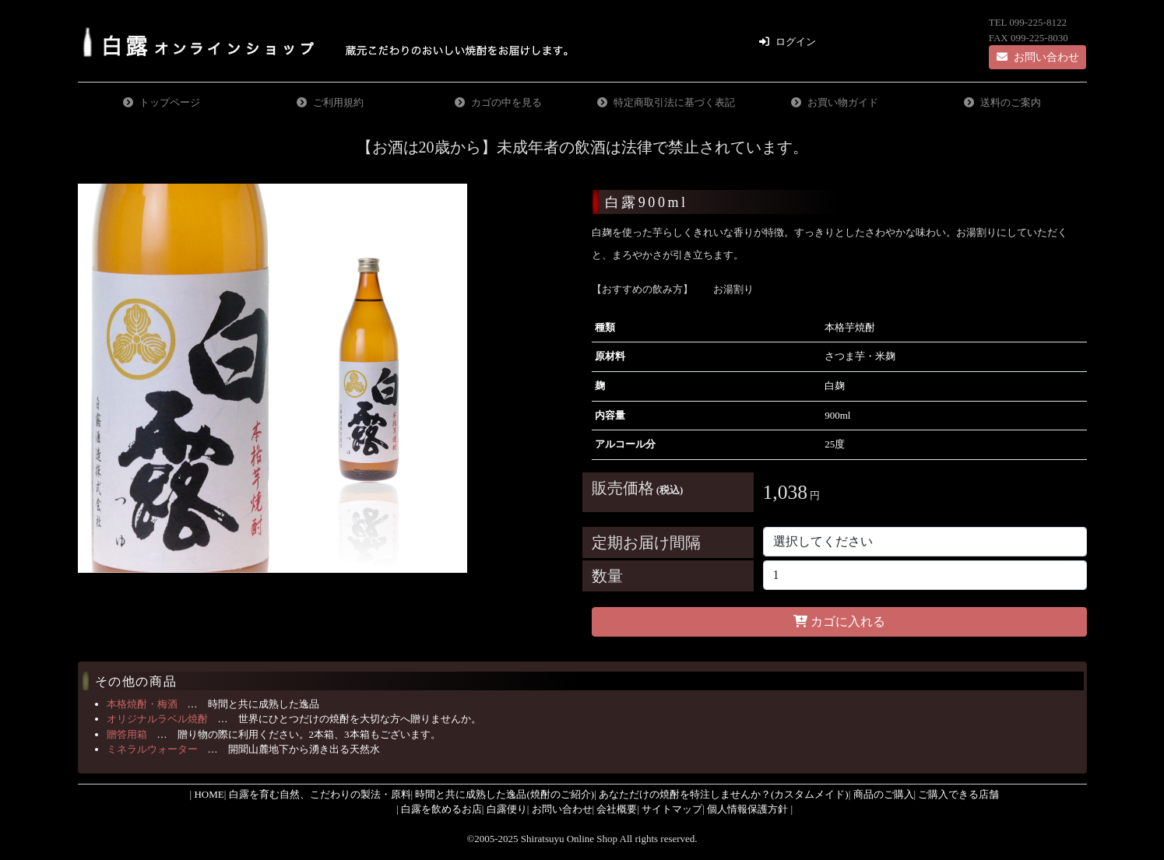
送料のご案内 (1010, 102)
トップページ (169, 102)
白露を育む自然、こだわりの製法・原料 (320, 794)
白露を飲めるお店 (441, 809)
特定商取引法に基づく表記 (674, 102)
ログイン (795, 41)
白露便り (507, 809)
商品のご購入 (883, 794)
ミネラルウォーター (152, 749)
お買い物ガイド (842, 102)
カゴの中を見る (506, 102)
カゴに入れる (839, 621)
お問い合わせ (1038, 57)
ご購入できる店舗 (958, 794)
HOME (208, 794)
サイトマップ (672, 809)
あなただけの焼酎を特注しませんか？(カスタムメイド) (724, 794)
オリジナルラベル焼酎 (157, 719)
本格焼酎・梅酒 (142, 704)
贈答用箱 (127, 734)
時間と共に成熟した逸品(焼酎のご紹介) (504, 794)
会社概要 (616, 809)
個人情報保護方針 (747, 809)
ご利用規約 (338, 102)
